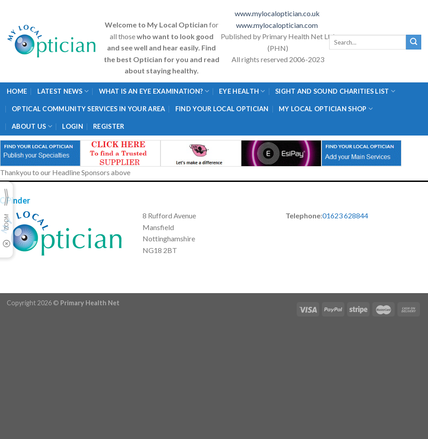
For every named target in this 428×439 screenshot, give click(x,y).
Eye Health (242, 91)
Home (17, 91)
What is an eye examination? (154, 91)
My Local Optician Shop (326, 108)
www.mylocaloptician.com (277, 25)
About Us (32, 126)
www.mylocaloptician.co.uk (278, 13)
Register (108, 126)
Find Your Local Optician (222, 109)
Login (72, 126)
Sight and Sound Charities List (335, 91)
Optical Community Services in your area (88, 109)
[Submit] (413, 42)
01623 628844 (345, 215)
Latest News (63, 91)
